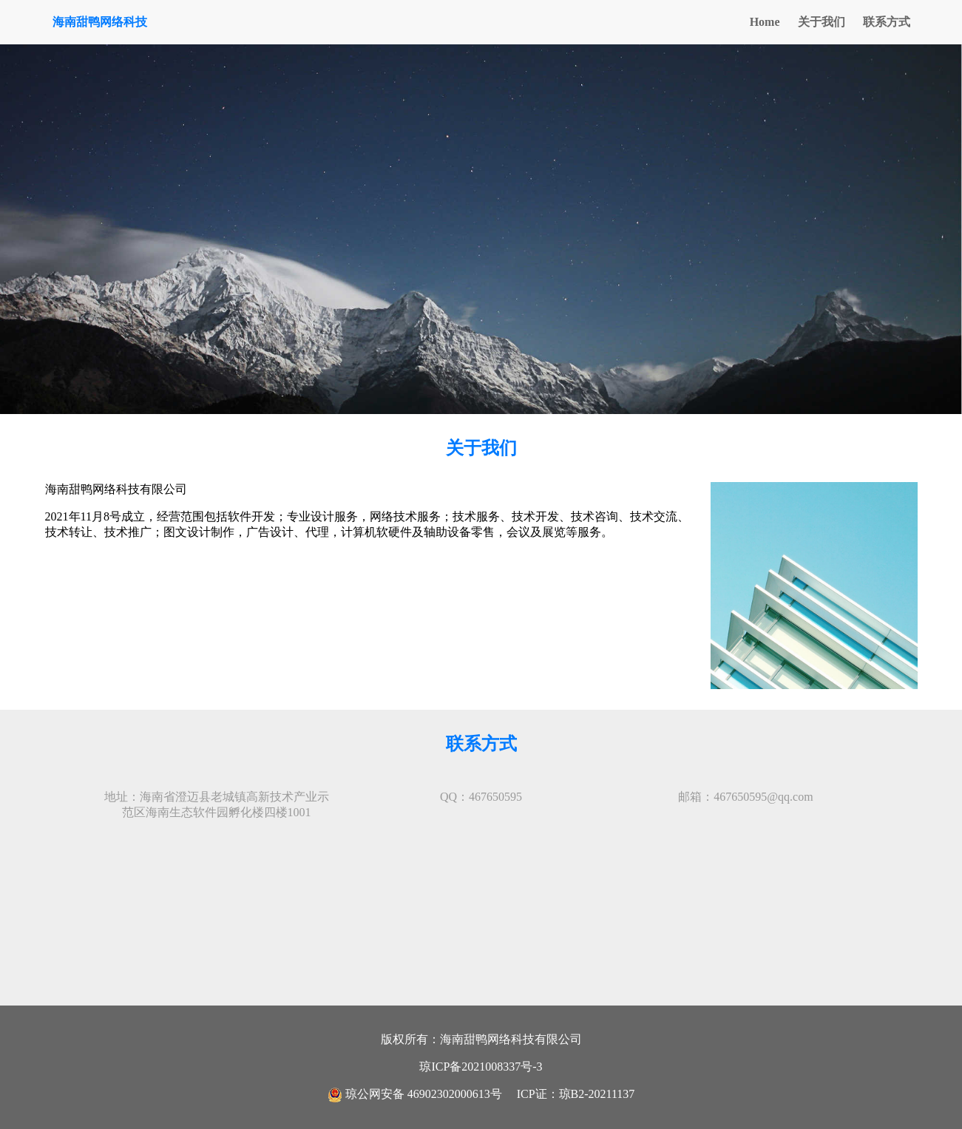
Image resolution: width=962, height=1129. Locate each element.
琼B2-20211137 (597, 1094)
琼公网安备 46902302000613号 (416, 1094)
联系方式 (886, 22)
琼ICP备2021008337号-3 (480, 1066)
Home (765, 22)
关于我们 (821, 22)
